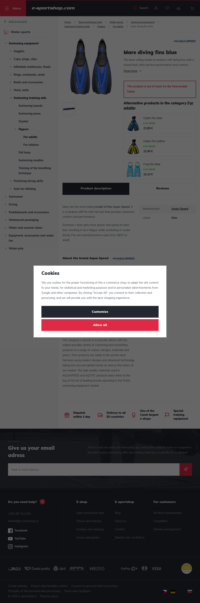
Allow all (100, 325)
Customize (100, 312)
